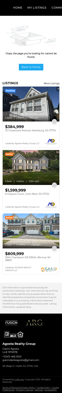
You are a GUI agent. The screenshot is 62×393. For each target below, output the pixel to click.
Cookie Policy (43, 387)
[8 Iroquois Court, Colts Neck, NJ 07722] (31, 167)
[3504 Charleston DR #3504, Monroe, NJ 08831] (31, 231)
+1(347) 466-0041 (11, 356)
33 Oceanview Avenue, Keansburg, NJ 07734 (30, 130)
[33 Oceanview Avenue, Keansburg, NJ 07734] (31, 104)
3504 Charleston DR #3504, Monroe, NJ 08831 (27, 259)
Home (17, 7)
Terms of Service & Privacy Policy (18, 387)
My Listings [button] (36, 7)
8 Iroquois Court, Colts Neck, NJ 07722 (27, 193)
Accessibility (51, 390)
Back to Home (31, 67)
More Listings (52, 83)
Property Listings (24, 390)
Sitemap (39, 390)
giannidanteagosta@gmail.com (20, 360)
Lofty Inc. (19, 379)
